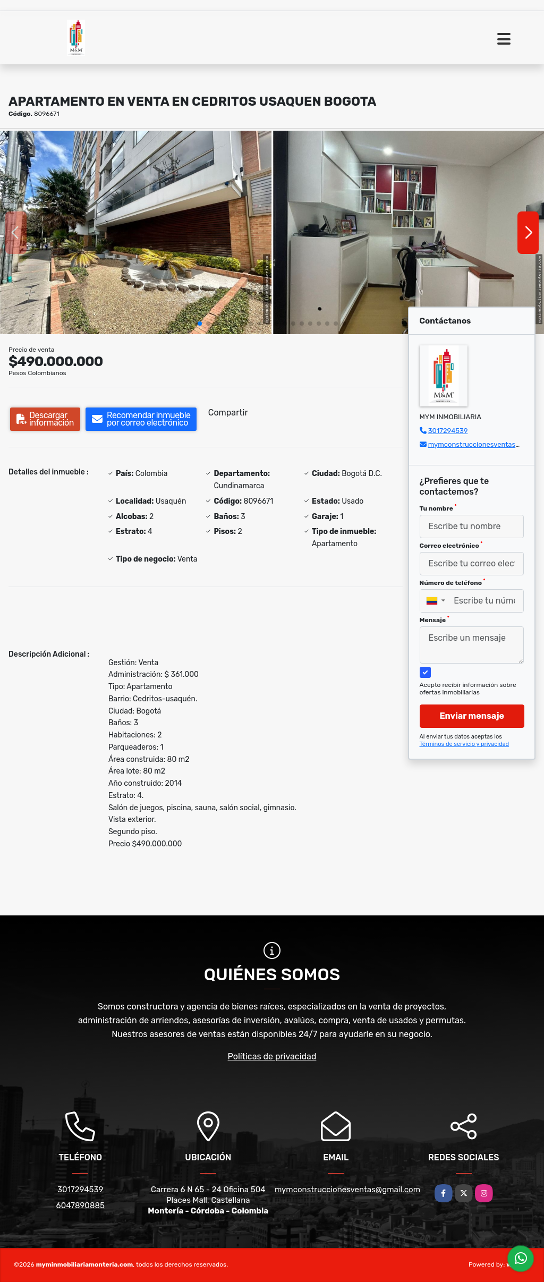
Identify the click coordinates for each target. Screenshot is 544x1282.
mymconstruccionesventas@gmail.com (347, 1189)
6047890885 (80, 1205)
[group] (135, 232)
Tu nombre (438, 508)
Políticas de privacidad (272, 1056)
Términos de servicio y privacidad (464, 744)
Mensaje (434, 619)
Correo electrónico (451, 545)
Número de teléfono (453, 582)
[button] (200, 323)
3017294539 (448, 431)
